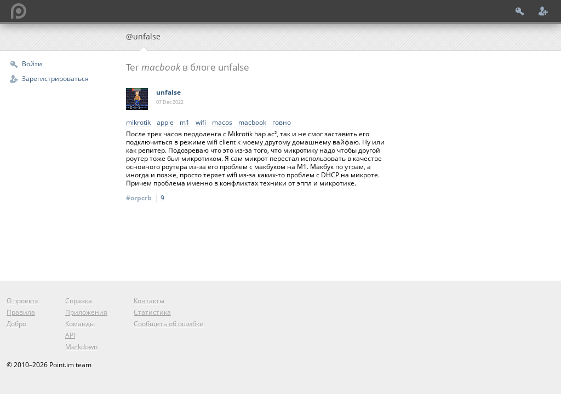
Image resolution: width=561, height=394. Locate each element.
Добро (16, 324)
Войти (32, 63)
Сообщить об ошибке (168, 324)
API (70, 335)
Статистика (152, 312)
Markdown (81, 347)
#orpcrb (147, 197)
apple (165, 122)
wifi (201, 122)
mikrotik (138, 122)
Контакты (149, 301)
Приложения (86, 312)
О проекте (23, 301)
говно (281, 122)
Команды (80, 324)
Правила (21, 312)
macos (222, 122)
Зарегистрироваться (55, 78)
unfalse (168, 92)
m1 (185, 122)
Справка (78, 301)
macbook (252, 122)
